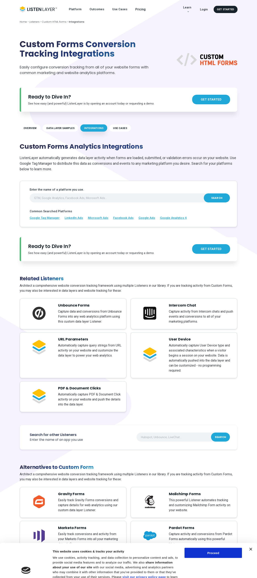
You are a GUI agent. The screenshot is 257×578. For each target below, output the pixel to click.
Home (23, 21)
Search (216, 198)
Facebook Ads (123, 218)
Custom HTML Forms (54, 21)
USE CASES (120, 128)
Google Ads (147, 218)
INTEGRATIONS (93, 128)
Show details (62, 570)
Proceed (213, 521)
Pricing (140, 9)
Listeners (34, 21)
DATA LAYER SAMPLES (60, 128)
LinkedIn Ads (74, 218)
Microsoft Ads (98, 218)
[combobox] (130, 197)
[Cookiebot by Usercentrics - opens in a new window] (26, 570)
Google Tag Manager (45, 218)
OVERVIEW (30, 128)
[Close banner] (250, 517)
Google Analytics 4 (173, 218)
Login (204, 9)
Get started (225, 9)
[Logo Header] (38, 9)
